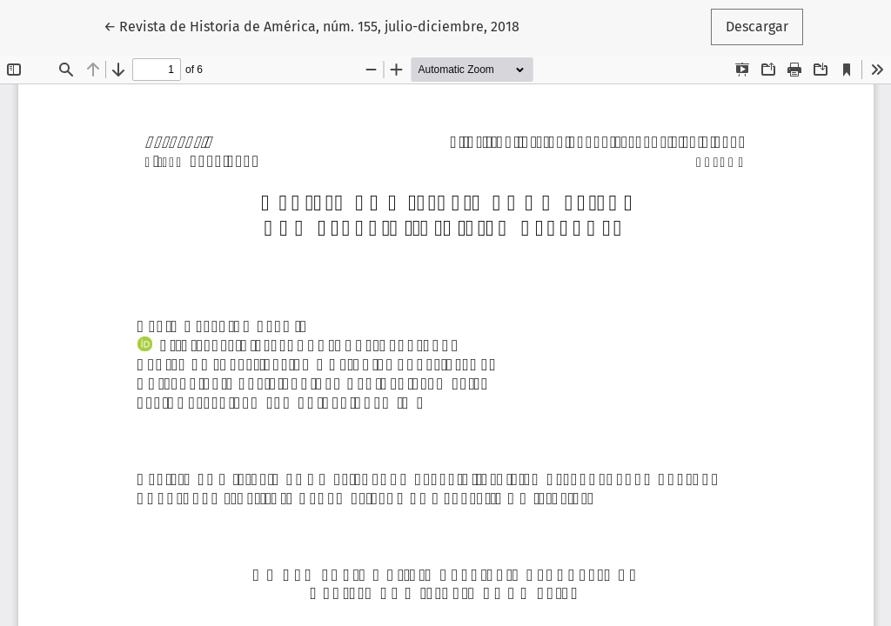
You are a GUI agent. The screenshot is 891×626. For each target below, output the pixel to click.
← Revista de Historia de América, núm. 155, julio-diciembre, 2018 (311, 25)
